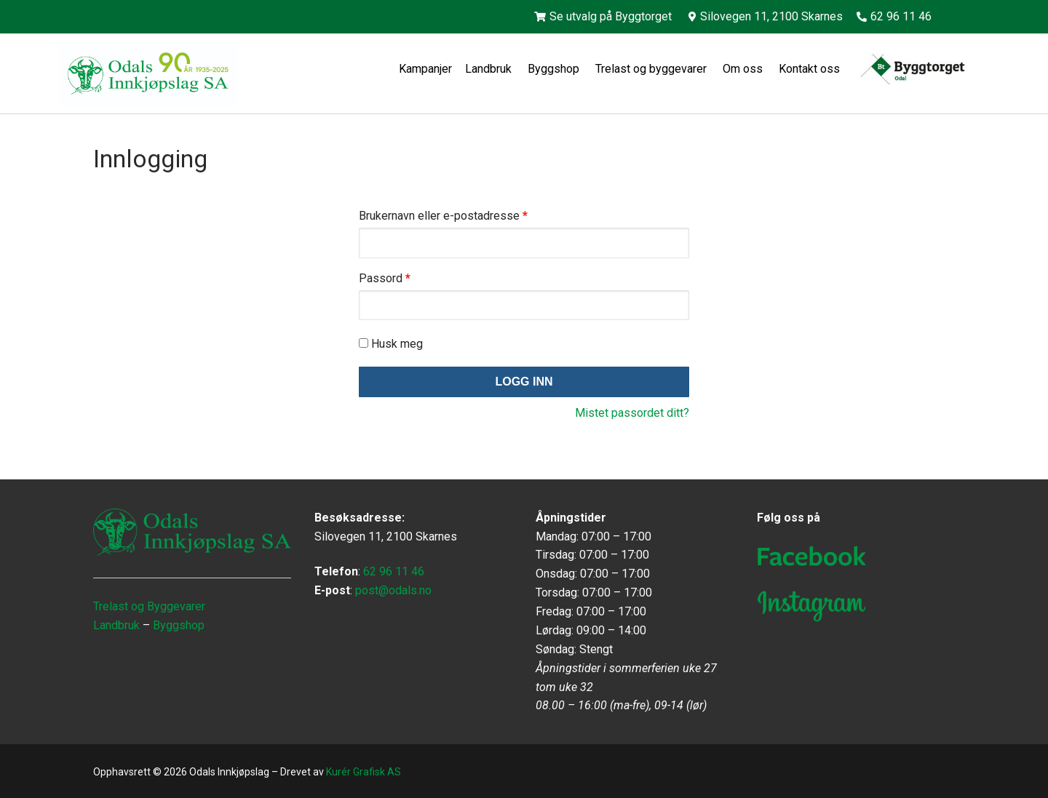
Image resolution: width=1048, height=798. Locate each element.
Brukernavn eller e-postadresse (443, 216)
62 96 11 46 (393, 571)
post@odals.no (393, 590)
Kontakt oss (811, 69)
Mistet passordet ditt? (632, 413)
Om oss (744, 69)
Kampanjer (425, 69)
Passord (384, 278)
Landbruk (490, 69)
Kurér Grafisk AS (363, 772)
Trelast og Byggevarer (149, 606)
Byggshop (555, 69)
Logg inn (523, 381)
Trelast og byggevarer (652, 69)
